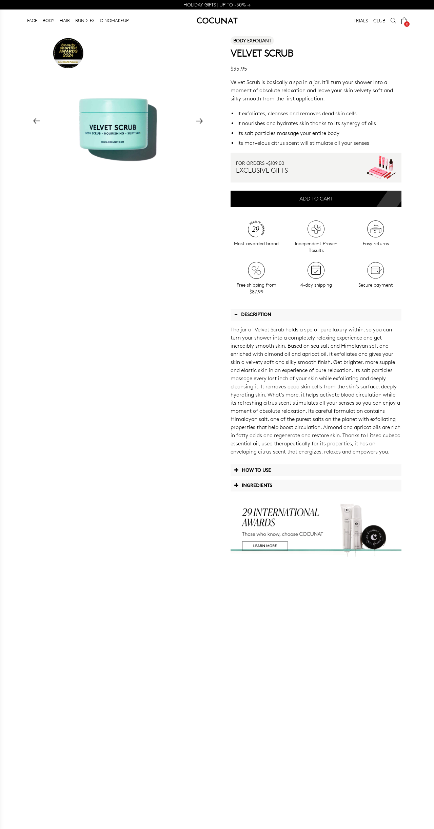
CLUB (379, 20)
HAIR (65, 20)
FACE (32, 20)
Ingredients (253, 485)
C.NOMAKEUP (114, 20)
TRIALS (361, 20)
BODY (48, 20)
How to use (252, 470)
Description (252, 314)
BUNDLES (85, 20)
